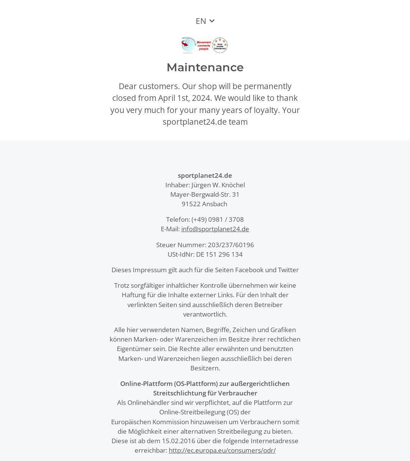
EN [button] (201, 21)
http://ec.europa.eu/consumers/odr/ (222, 450)
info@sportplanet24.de (215, 228)
